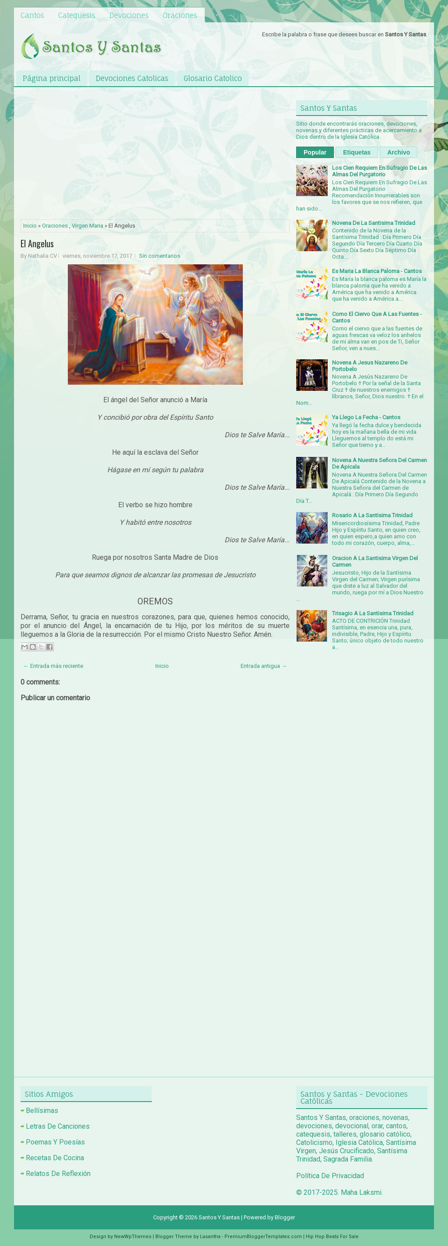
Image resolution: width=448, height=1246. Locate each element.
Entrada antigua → (264, 666)
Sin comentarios (159, 256)
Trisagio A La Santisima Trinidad (372, 613)
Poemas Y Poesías (55, 1142)
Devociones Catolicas (132, 78)
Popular (315, 152)
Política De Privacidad (330, 1176)
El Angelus (37, 243)
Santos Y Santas (219, 1217)
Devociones (129, 15)
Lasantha (210, 1236)
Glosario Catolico (213, 78)
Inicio (30, 225)
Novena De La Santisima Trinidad (373, 223)
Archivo (398, 152)
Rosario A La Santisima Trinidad (372, 515)
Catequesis (76, 15)
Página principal (51, 78)
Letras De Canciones (58, 1126)
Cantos (32, 15)
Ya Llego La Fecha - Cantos (366, 417)
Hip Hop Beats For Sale (332, 1236)
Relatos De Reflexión (58, 1173)
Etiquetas (357, 152)
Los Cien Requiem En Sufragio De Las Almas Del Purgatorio (379, 171)
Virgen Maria (87, 225)
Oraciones (180, 15)
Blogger (285, 1217)
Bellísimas (42, 1110)
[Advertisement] (155, 155)
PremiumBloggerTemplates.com (263, 1236)
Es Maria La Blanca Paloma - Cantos (377, 271)
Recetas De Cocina (55, 1158)
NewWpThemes (132, 1236)
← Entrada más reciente (53, 666)
